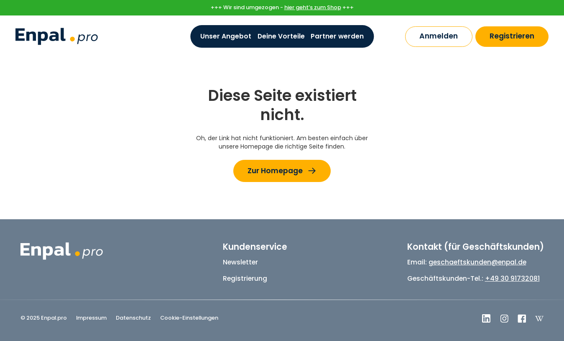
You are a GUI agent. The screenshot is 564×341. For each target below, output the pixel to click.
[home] (56, 36)
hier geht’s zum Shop (312, 7)
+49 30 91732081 (512, 278)
